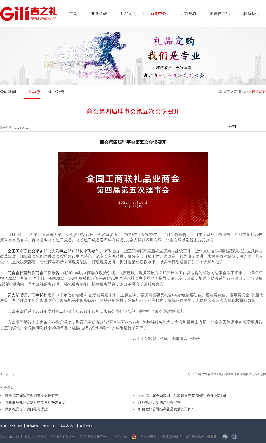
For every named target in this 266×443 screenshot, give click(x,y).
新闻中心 (241, 92)
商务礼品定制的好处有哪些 (26, 409)
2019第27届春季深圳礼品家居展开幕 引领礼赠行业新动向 (183, 396)
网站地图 (120, 436)
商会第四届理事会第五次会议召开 (31, 396)
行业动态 (259, 92)
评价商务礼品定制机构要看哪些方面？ (35, 402)
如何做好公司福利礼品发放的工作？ (166, 409)
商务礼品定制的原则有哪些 (159, 402)
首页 (73, 13)
